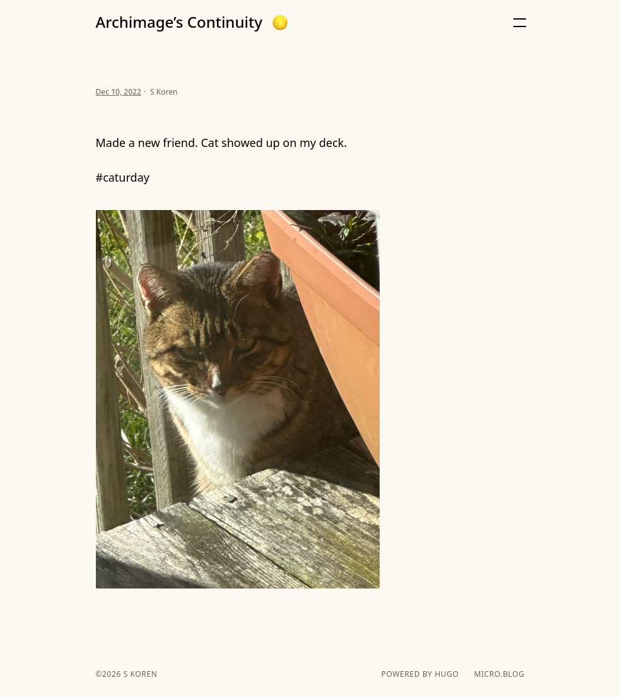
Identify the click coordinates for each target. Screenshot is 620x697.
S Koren (139, 674)
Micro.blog (499, 674)
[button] (280, 22)
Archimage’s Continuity (179, 22)
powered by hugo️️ (420, 674)
